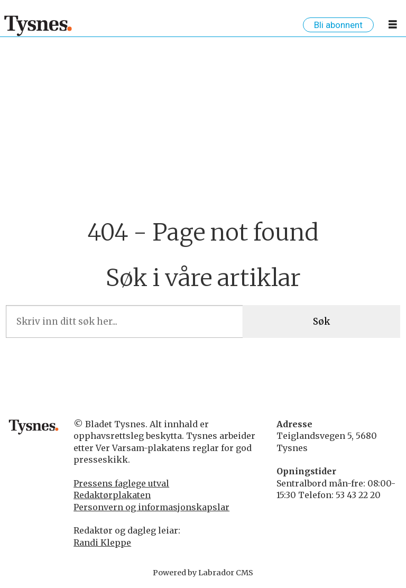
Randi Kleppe (102, 542)
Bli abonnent (338, 25)
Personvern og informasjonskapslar (151, 507)
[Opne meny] (392, 26)
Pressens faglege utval (121, 483)
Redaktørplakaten (112, 495)
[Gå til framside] (38, 25)
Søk (321, 321)
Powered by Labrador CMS (203, 572)
